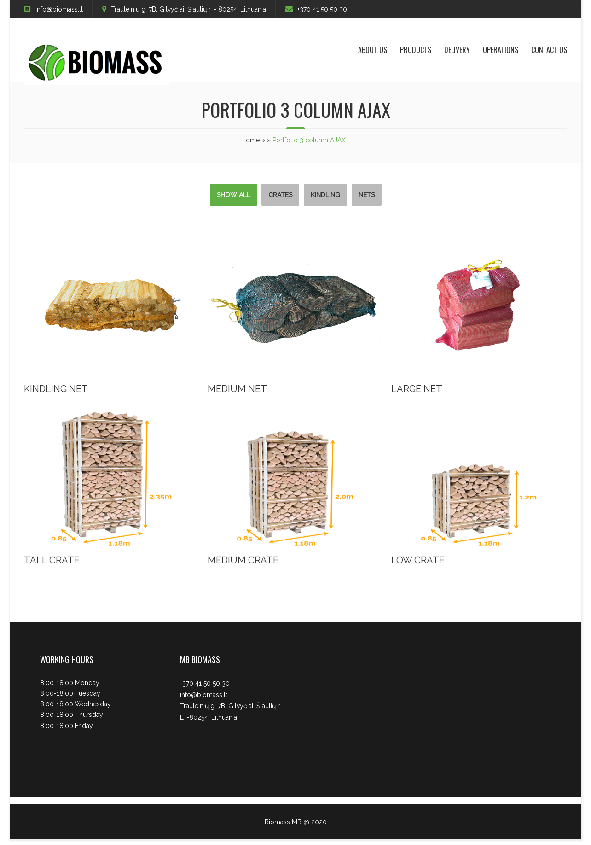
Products (415, 49)
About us (372, 49)
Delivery (457, 49)
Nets (367, 195)
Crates (280, 195)
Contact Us (549, 49)
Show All (233, 195)
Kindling (325, 195)
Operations (500, 49)
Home (250, 140)
